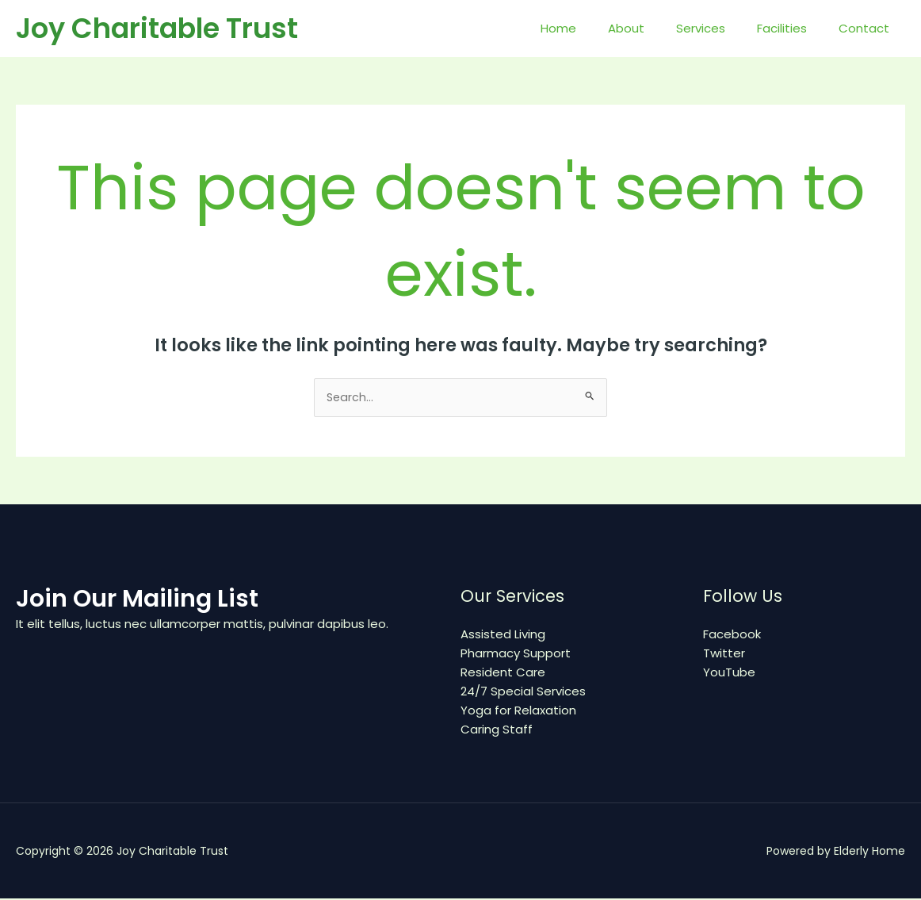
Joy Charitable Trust (157, 28)
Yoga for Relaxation (518, 711)
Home (594, 28)
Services (720, 28)
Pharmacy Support (515, 654)
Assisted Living (502, 635)
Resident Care (502, 673)
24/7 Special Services (523, 692)
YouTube (729, 673)
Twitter (724, 654)
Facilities (794, 28)
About (654, 28)
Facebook (732, 635)
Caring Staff (496, 730)
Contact (868, 28)
